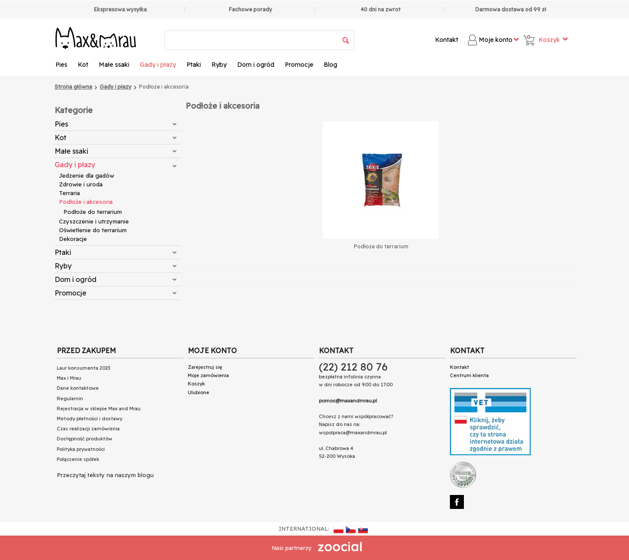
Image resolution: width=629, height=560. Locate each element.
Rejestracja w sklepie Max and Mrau (99, 408)
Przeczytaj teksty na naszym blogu (105, 474)
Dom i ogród (255, 65)
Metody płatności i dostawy (89, 419)
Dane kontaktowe (78, 388)
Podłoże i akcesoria (86, 201)
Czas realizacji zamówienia (88, 429)
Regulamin (70, 398)
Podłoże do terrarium (92, 211)
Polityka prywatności (81, 449)
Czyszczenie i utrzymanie (94, 221)
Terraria (69, 192)
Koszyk (196, 384)
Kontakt (446, 40)
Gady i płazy (158, 65)
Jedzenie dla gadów (86, 175)
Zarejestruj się (205, 367)
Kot (83, 65)
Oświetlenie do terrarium (93, 230)
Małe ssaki (114, 65)
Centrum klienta (469, 375)
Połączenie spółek (78, 459)
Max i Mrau (69, 378)
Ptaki (194, 65)
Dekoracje (73, 238)
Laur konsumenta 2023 (83, 368)
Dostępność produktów (84, 439)
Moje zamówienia (208, 375)
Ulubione (198, 392)
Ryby (219, 65)
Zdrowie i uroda (81, 184)
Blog (330, 65)
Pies (61, 65)
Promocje (299, 65)
